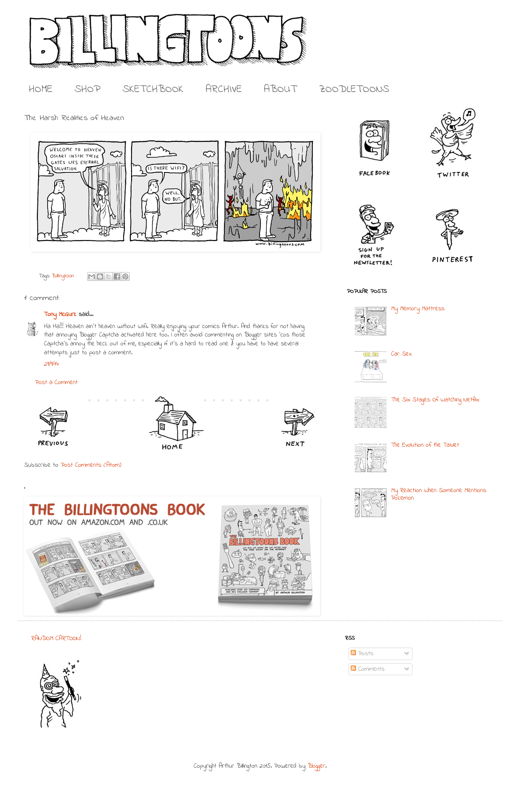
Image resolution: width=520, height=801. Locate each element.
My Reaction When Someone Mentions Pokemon (438, 494)
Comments (367, 669)
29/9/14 (51, 364)
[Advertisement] (255, 689)
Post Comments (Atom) (91, 465)
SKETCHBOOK (153, 89)
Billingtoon (63, 276)
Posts (362, 653)
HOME (40, 89)
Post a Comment (56, 382)
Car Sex (401, 354)
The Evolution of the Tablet (425, 445)
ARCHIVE (224, 89)
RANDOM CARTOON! (56, 638)
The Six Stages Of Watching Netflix (435, 400)
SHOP (87, 89)
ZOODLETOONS (354, 89)
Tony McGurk (60, 314)
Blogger (316, 766)
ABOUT (280, 89)
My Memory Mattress (417, 308)
